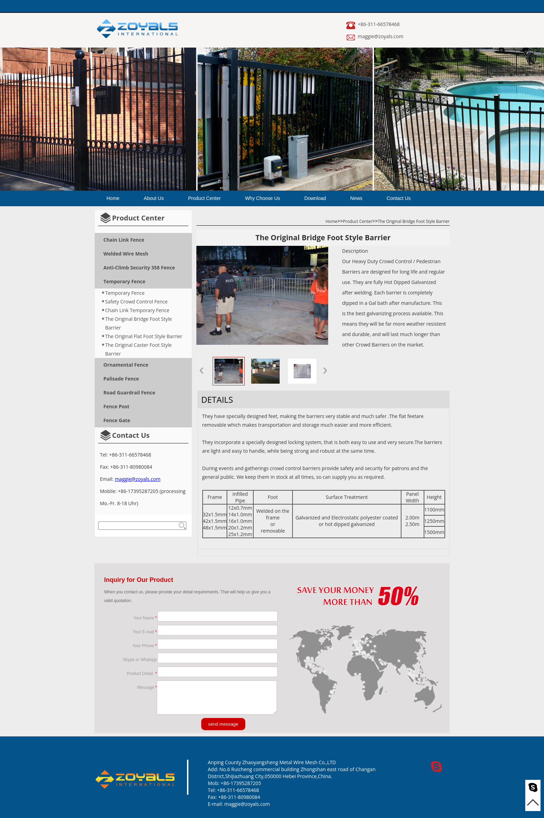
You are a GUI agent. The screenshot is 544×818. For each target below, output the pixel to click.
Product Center (204, 198)
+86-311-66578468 (379, 24)
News (356, 198)
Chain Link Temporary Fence (137, 310)
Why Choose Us (262, 198)
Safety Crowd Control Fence (136, 301)
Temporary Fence (125, 293)
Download (315, 198)
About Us (154, 198)
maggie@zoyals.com (380, 36)
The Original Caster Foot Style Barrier (138, 349)
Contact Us (399, 198)
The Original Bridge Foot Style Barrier (138, 323)
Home (113, 198)
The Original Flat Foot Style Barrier (143, 336)
